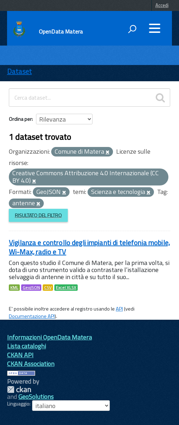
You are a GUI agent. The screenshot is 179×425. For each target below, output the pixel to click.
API (119, 309)
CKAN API (20, 355)
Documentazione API (32, 316)
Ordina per (20, 119)
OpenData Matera (61, 31)
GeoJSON (31, 287)
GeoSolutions (36, 396)
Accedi (161, 5)
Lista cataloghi (26, 346)
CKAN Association (30, 363)
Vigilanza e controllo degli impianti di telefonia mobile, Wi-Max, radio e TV (89, 247)
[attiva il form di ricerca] (132, 29)
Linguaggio (18, 403)
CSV (48, 287)
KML (14, 287)
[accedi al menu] (154, 28)
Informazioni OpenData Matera (49, 337)
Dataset (19, 71)
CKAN (19, 389)
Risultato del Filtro (38, 215)
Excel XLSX (66, 287)
